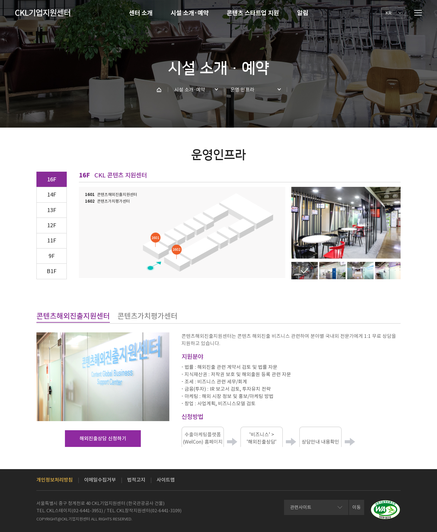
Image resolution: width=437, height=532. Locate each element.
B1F (51, 271)
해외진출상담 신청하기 (103, 438)
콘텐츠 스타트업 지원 (253, 13)
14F (51, 194)
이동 (356, 507)
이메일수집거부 (100, 480)
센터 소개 (140, 13)
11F (51, 240)
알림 (302, 13)
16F (51, 179)
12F (51, 225)
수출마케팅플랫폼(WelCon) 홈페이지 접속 (203, 442)
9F (52, 255)
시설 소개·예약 (189, 13)
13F (51, 210)
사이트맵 (166, 480)
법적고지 (136, 480)
